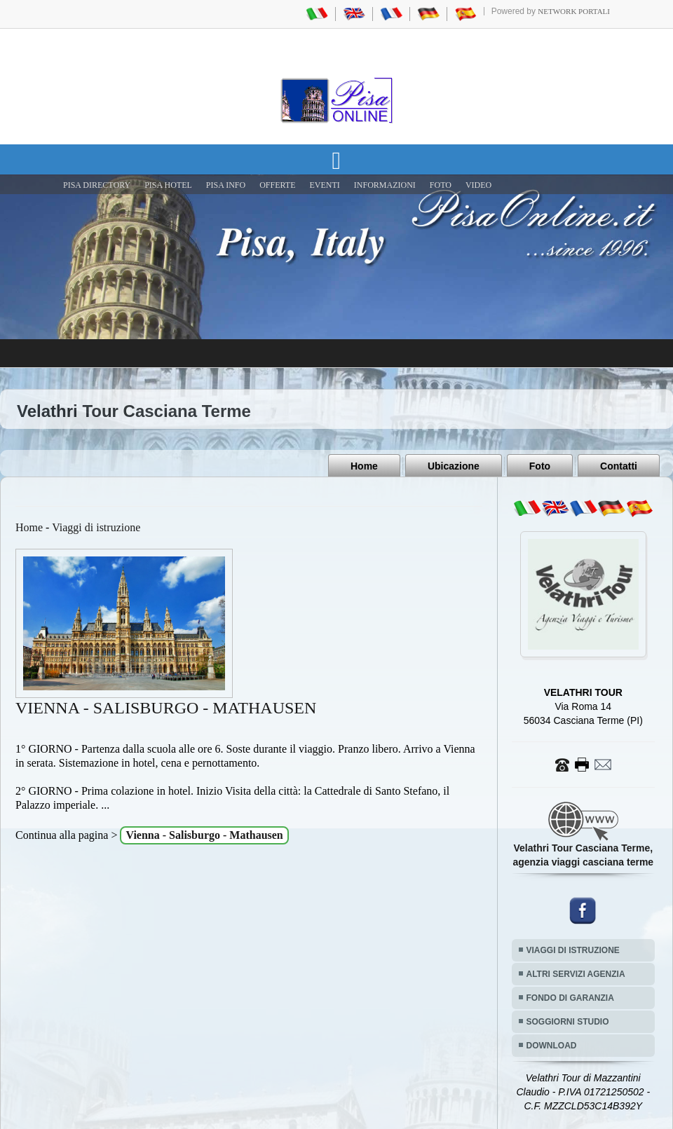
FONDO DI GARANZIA (570, 998)
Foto (539, 466)
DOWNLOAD (551, 1046)
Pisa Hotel (168, 185)
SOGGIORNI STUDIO (567, 1022)
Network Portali (574, 11)
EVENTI (324, 185)
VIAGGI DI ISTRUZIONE (573, 950)
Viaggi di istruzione (96, 527)
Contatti (618, 466)
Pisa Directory (96, 185)
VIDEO (478, 185)
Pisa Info (225, 185)
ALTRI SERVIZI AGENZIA (575, 974)
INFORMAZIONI (385, 185)
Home (364, 466)
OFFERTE (277, 185)
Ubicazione (454, 466)
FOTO (440, 185)
